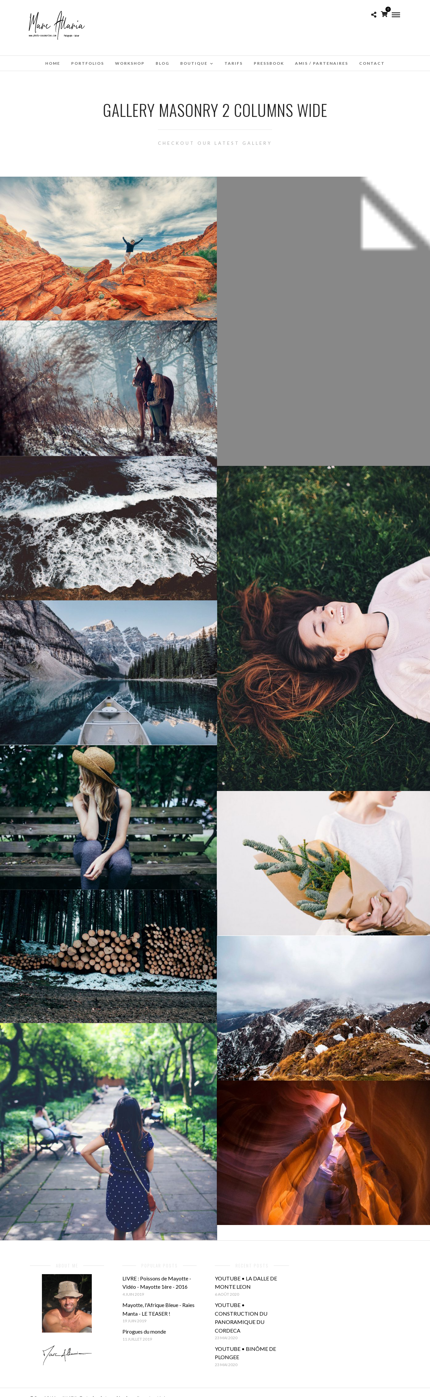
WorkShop (130, 63)
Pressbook (269, 63)
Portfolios (87, 63)
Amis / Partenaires (321, 63)
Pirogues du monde (144, 1331)
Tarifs (233, 63)
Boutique (194, 63)
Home (52, 63)
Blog (162, 63)
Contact (372, 63)
